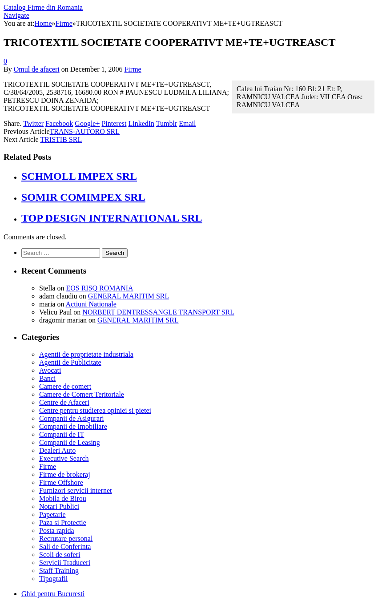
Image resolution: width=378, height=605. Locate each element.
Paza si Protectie (62, 522)
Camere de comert (65, 386)
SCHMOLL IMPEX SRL (79, 176)
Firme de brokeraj (64, 474)
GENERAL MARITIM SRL (128, 296)
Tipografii (53, 578)
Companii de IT (61, 434)
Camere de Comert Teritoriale (81, 394)
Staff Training (59, 570)
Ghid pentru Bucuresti (52, 593)
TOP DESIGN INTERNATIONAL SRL (111, 218)
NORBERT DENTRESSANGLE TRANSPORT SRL (158, 312)
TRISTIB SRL (61, 139)
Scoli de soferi (59, 554)
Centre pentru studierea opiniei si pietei (95, 410)
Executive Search (64, 458)
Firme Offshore (61, 482)
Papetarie (52, 514)
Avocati (50, 370)
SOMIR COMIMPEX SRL (83, 197)
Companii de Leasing (69, 442)
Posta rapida (56, 530)
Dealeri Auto (57, 450)
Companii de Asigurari (71, 418)
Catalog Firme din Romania (43, 7)
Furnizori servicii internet (75, 490)
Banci (47, 378)
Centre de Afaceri (64, 402)
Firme (132, 69)
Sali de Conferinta (65, 546)
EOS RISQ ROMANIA (99, 288)
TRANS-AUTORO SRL (85, 131)
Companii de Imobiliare (73, 426)
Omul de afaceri (37, 69)
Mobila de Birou (62, 498)
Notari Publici (59, 506)
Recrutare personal (65, 538)
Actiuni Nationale (91, 304)
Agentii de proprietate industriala (86, 354)
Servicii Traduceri (64, 562)
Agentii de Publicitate (70, 362)
